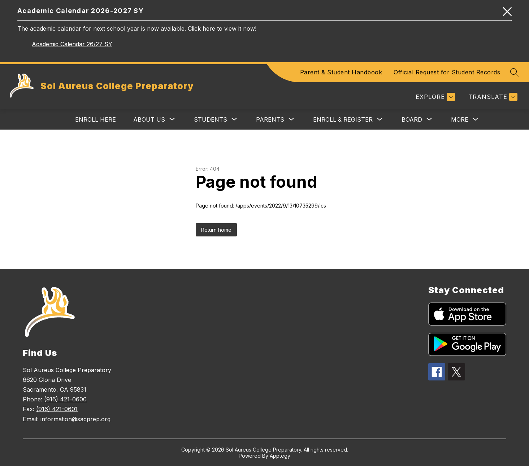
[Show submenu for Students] (210, 119)
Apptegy (280, 456)
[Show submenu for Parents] (270, 119)
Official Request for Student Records (447, 72)
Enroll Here (95, 119)
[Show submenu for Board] (412, 119)
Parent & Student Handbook (341, 72)
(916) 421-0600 (65, 399)
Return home (216, 230)
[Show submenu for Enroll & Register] (343, 119)
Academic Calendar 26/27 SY (72, 44)
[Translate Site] (492, 96)
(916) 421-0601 (57, 409)
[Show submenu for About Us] (149, 119)
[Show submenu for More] (459, 119)
